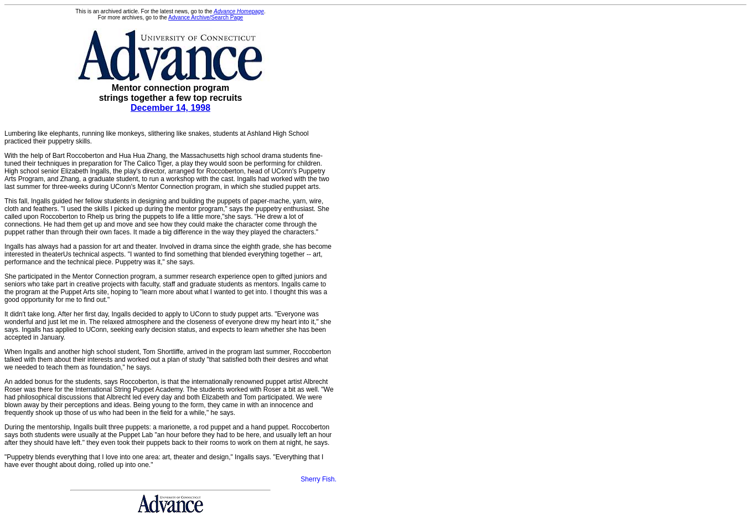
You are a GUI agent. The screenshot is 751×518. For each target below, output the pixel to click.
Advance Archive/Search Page (205, 17)
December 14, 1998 (170, 107)
